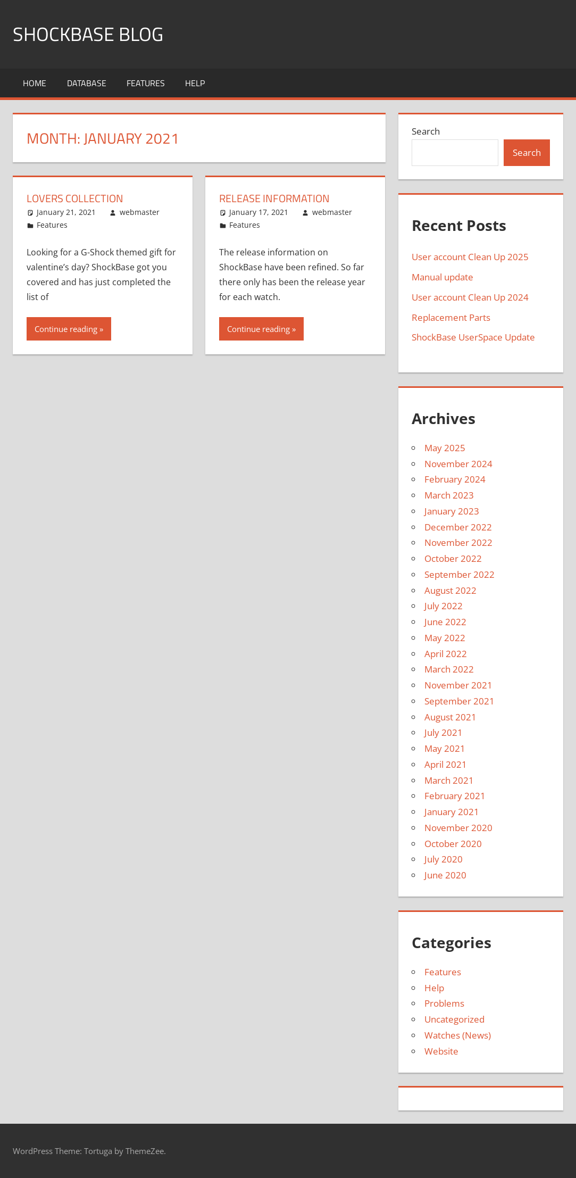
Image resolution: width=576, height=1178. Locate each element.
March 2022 (449, 669)
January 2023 (451, 511)
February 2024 (455, 479)
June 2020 (445, 875)
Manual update (442, 277)
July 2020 (443, 859)
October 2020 (453, 843)
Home (34, 83)
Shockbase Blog (88, 33)
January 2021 (451, 812)
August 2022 (450, 590)
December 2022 (458, 527)
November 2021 (458, 685)
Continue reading (66, 328)
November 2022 (458, 542)
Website (441, 1051)
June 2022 (445, 622)
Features (146, 83)
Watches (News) (457, 1035)
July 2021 (443, 732)
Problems (444, 1003)
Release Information (274, 198)
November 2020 (458, 828)
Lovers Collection (75, 198)
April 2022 (445, 654)
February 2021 (455, 796)
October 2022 (453, 558)
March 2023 (449, 495)
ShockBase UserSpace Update (473, 337)
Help (195, 83)
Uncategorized (454, 1019)
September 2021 (459, 701)
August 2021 (450, 717)
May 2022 (444, 638)
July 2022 (443, 606)
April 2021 (445, 764)
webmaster (140, 212)
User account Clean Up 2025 (470, 257)
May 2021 (444, 748)
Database (86, 83)
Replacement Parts (451, 317)
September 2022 (459, 574)
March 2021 (449, 780)
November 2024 (458, 464)
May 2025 (444, 448)
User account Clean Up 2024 (470, 297)
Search (426, 131)
